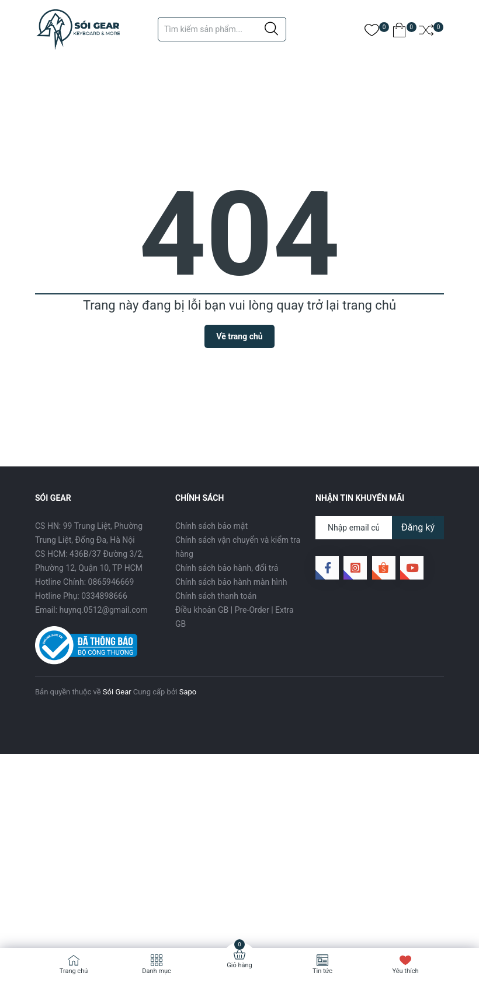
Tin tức (322, 971)
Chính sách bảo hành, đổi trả (226, 568)
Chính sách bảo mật (211, 526)
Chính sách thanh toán (215, 596)
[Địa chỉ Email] (379, 527)
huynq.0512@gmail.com (104, 610)
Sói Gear (117, 691)
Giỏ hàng (239, 965)
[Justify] (271, 29)
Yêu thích (405, 971)
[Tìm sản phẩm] (222, 29)
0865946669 (111, 582)
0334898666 (104, 596)
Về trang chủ (239, 336)
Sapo (188, 691)
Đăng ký (418, 527)
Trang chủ (74, 971)
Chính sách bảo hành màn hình (231, 582)
